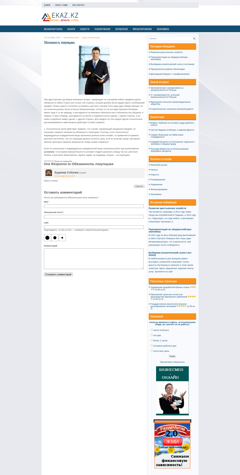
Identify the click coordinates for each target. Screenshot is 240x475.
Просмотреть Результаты (172, 362)
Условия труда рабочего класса (172, 124)
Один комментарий (91, 37)
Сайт (46, 223)
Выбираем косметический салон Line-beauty (172, 64)
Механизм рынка (53, 29)
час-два (157, 335)
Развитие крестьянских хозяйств (167, 52)
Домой (47, 5)
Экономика (163, 29)
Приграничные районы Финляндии (168, 69)
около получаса (161, 330)
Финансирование (142, 29)
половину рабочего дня (164, 346)
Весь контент (78, 5)
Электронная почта (54, 212)
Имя (46, 202)
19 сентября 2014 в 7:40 (65, 176)
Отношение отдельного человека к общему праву (173, 143)
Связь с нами (61, 5)
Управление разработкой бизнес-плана (170, 287)
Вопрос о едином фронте (181, 130)
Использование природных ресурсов (170, 150)
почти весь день (161, 351)
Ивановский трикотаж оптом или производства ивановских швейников (169, 295)
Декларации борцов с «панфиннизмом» (170, 74)
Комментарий (50, 246)
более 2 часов (160, 340)
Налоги (71, 29)
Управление (121, 29)
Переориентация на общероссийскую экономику (169, 58)
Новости (84, 29)
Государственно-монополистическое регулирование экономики (169, 305)
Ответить (139, 186)
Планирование (102, 29)
